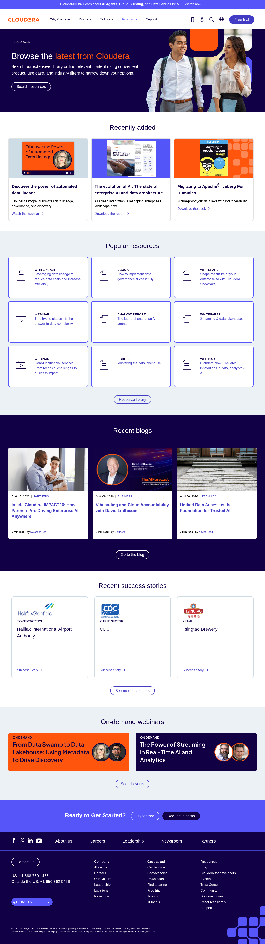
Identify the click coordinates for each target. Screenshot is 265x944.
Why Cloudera (60, 19)
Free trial (241, 20)
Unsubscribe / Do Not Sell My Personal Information (126, 928)
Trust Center (209, 884)
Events (205, 879)
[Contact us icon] (192, 20)
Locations (101, 890)
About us (63, 841)
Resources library (213, 902)
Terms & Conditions (59, 928)
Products (85, 19)
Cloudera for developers (218, 873)
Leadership (133, 841)
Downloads (155, 879)
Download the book (194, 208)
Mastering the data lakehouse (139, 363)
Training (153, 896)
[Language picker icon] (221, 21)
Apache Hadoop (18, 932)
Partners (207, 841)
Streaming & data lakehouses (221, 318)
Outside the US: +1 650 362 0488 (40, 881)
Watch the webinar (28, 213)
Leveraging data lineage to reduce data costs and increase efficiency (58, 279)
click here (150, 932)
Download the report (112, 213)
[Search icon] (211, 20)
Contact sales (157, 873)
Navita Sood (206, 532)
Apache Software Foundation (100, 932)
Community (208, 890)
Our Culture (102, 879)
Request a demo (181, 816)
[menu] (202, 19)
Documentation (211, 896)
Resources (129, 19)
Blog (203, 867)
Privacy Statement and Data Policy (85, 928)
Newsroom (171, 841)
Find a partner (157, 884)
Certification (156, 867)
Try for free (145, 816)
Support (151, 19)
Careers (97, 841)
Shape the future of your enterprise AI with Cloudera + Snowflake (221, 279)
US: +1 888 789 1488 (30, 876)
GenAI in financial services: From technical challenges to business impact (56, 368)
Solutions (106, 19)
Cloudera (119, 532)
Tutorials (153, 902)
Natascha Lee (38, 532)
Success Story (28, 670)
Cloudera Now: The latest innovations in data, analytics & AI (223, 368)
